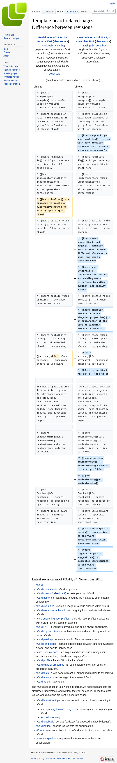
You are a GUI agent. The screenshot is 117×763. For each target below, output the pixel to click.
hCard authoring (45, 597)
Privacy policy (37, 758)
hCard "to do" (43, 681)
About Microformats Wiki (58, 758)
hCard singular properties (50, 664)
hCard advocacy (45, 677)
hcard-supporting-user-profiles (52, 618)
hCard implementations (49, 631)
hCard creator (43, 593)
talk (51, 45)
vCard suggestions (46, 738)
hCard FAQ (42, 626)
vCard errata (43, 730)
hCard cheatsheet (46, 589)
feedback (60, 593)
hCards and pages (46, 643)
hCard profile (43, 660)
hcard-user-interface (47, 652)
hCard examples (45, 606)
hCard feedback (45, 721)
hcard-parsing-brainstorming (55, 709)
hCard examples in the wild (51, 610)
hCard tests (42, 673)
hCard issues (43, 725)
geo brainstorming (50, 717)
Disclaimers (77, 758)
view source (61, 41)
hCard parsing (44, 639)
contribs (59, 45)
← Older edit (52, 73)
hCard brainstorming (47, 700)
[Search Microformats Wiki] (104, 11)
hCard (39, 585)
